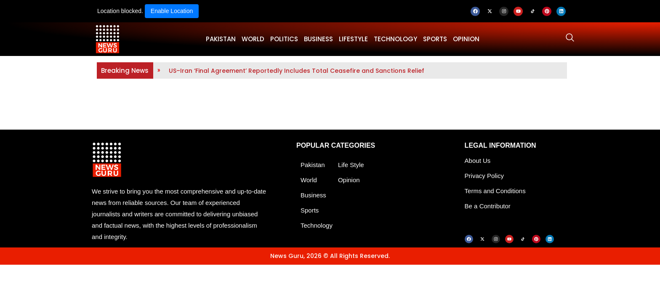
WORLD (253, 39)
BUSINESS (318, 39)
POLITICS (284, 39)
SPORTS (435, 39)
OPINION (466, 39)
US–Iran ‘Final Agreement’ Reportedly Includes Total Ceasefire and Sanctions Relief (296, 70)
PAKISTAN (221, 39)
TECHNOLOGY (395, 39)
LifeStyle (353, 39)
